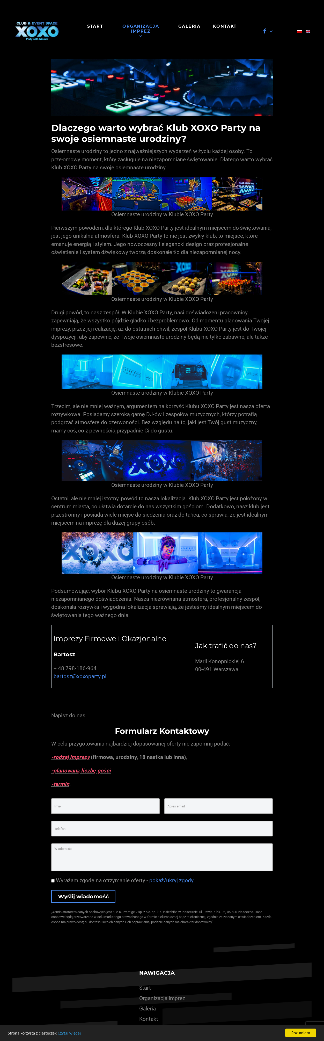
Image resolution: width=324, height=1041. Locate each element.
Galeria (147, 1009)
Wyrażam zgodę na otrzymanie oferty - (122, 880)
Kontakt (148, 1019)
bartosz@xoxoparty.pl (80, 676)
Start (145, 988)
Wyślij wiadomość (83, 896)
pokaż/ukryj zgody (171, 880)
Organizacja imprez (162, 998)
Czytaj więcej (69, 1033)
